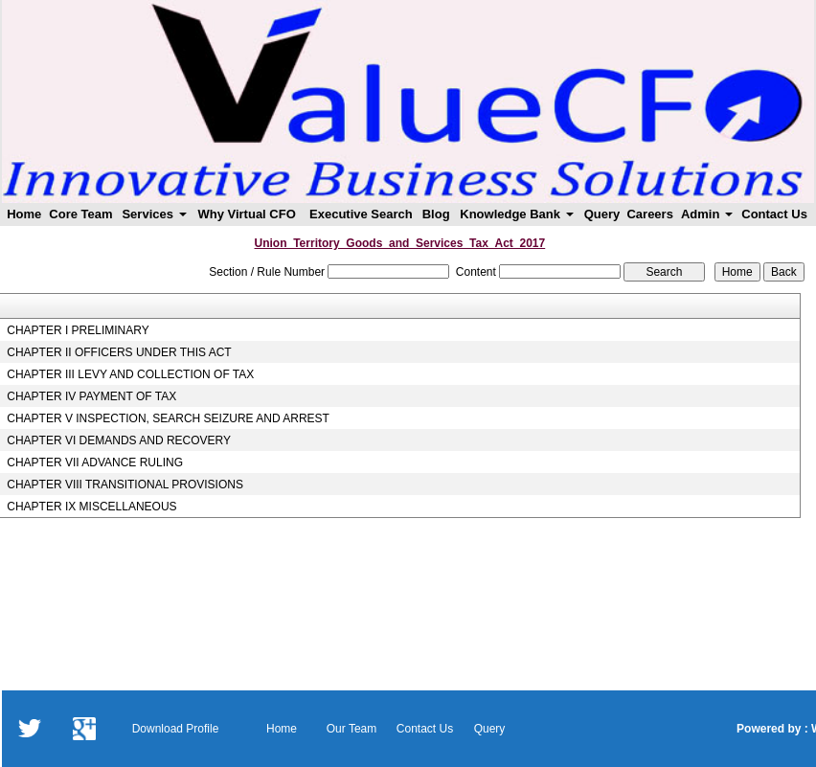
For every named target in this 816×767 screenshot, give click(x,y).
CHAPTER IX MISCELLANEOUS (91, 506)
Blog (436, 214)
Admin (707, 214)
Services (154, 214)
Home (24, 214)
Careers (649, 214)
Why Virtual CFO (246, 214)
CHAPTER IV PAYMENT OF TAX (91, 396)
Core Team (80, 214)
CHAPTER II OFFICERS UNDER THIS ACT (119, 352)
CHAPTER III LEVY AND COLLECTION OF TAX (130, 374)
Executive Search (361, 214)
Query (602, 214)
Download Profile (175, 728)
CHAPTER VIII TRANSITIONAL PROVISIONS (125, 484)
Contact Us (774, 214)
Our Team (351, 728)
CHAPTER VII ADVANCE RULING (95, 462)
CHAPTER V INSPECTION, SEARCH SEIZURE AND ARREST (168, 418)
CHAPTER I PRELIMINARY (77, 330)
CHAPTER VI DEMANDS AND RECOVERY (119, 440)
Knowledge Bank (516, 214)
